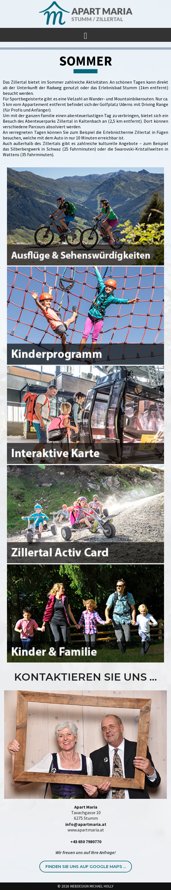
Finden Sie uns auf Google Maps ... (85, 866)
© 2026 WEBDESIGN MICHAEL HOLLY (85, 886)
